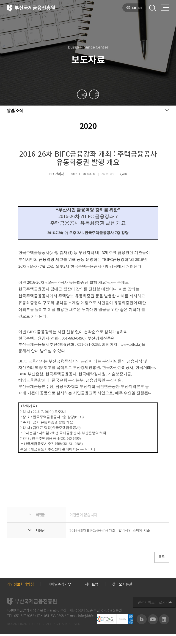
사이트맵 (91, 586)
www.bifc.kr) (86, 450)
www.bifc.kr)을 (133, 345)
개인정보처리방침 (20, 586)
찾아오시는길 (122, 586)
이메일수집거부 (59, 586)
